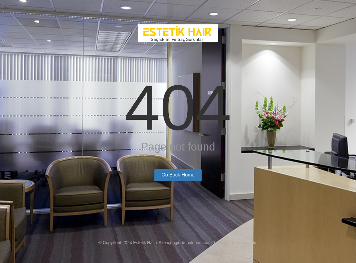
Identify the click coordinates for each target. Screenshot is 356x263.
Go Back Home (177, 174)
